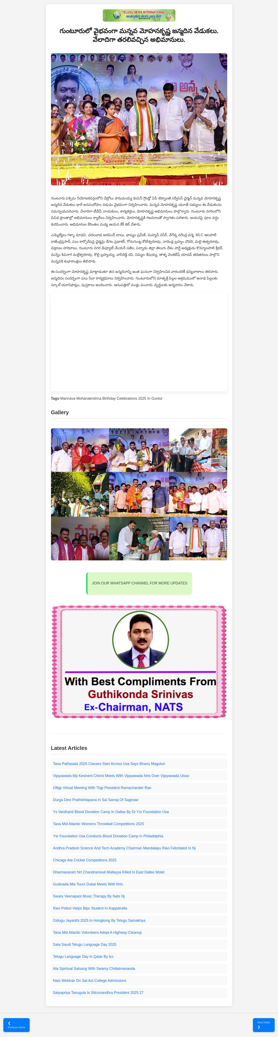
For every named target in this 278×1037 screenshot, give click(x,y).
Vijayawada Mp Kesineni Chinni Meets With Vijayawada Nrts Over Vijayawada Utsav (121, 776)
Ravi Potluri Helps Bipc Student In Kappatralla (90, 908)
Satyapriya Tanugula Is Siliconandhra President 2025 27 (98, 993)
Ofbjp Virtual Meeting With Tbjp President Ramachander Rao (102, 788)
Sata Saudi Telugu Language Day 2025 (85, 944)
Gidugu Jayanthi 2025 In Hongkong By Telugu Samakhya (99, 920)
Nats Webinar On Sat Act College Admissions (89, 981)
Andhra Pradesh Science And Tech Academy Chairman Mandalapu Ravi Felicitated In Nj (124, 848)
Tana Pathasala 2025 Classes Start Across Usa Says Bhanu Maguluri (109, 764)
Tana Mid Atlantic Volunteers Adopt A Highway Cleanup (97, 932)
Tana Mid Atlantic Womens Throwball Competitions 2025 (98, 824)
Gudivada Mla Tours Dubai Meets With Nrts (88, 884)
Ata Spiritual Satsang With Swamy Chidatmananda (94, 969)
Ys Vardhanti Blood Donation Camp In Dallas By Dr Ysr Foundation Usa (111, 812)
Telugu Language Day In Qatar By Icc (83, 956)
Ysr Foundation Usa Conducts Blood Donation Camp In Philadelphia (108, 836)
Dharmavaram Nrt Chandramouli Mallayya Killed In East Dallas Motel (109, 872)
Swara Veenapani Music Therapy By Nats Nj (89, 896)
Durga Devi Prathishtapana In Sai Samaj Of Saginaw (95, 800)
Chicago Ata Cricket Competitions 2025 (85, 860)
